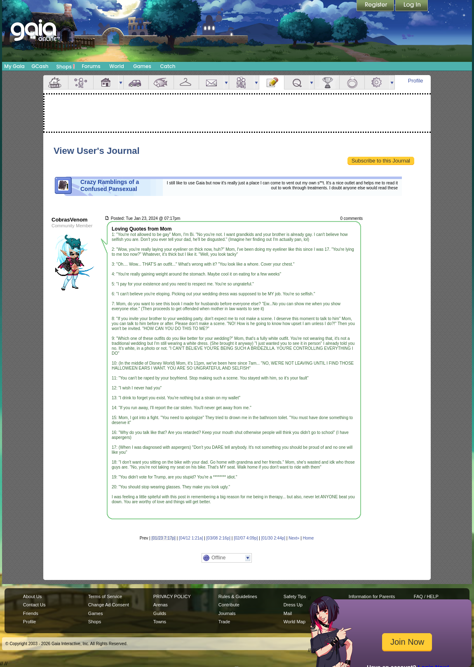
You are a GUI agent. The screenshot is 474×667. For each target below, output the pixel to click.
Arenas (160, 604)
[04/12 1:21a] (191, 538)
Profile (415, 81)
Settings (377, 82)
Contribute (228, 604)
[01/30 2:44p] (273, 538)
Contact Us (34, 604)
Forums (91, 66)
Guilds (159, 613)
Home (308, 538)
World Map (294, 621)
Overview (55, 82)
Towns (159, 621)
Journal (271, 82)
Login (411, 6)
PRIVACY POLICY (172, 596)
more (120, 82)
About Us (32, 596)
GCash (40, 66)
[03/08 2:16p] (218, 538)
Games (142, 66)
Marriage (352, 82)
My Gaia (14, 66)
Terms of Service (105, 596)
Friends (241, 82)
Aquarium (161, 82)
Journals (227, 613)
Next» (294, 538)
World (116, 66)
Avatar (80, 82)
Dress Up (293, 604)
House (106, 82)
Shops (65, 66)
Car (136, 82)
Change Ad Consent (108, 604)
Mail (211, 82)
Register (376, 6)
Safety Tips (295, 596)
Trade (224, 621)
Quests (296, 82)
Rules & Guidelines (237, 596)
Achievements (326, 82)
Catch (168, 66)
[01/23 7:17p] (164, 538)
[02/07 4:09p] (246, 538)
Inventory (186, 82)
